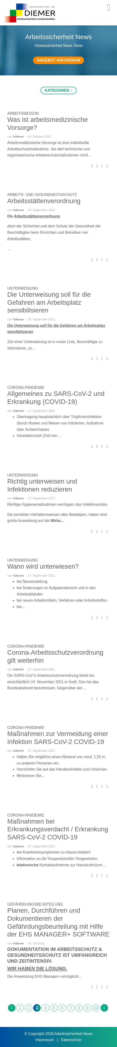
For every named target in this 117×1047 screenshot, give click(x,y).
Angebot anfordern (58, 60)
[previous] (11, 1008)
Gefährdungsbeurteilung (35, 904)
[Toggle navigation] (108, 7)
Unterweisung (22, 288)
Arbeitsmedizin (23, 113)
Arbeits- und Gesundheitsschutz (42, 195)
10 (96, 1008)
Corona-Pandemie (25, 388)
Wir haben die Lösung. (37, 968)
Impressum (45, 1040)
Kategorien (57, 90)
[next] (104, 1008)
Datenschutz (71, 1040)
